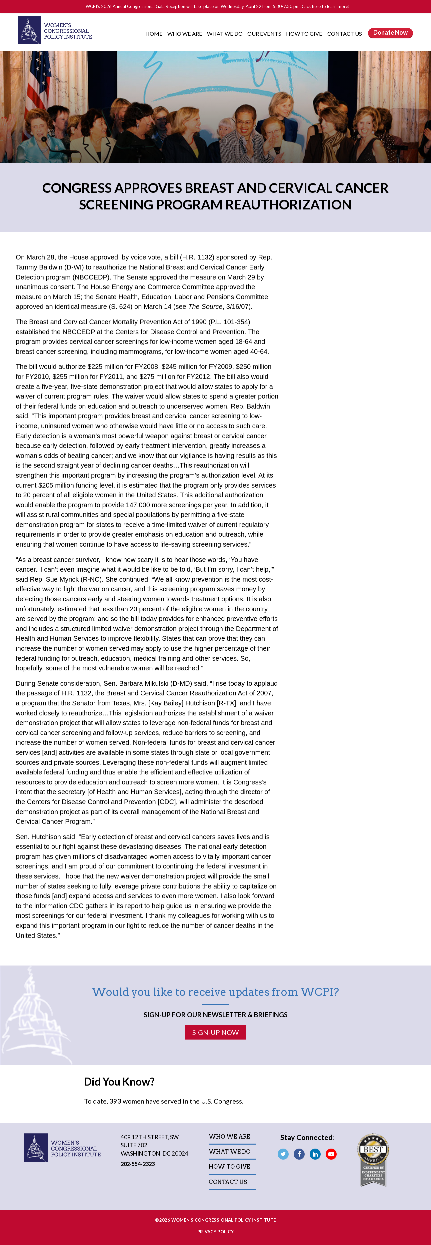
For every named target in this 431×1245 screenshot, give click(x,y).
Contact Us (344, 33)
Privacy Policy (215, 1231)
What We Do (225, 33)
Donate (390, 32)
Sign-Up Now (215, 1032)
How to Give (304, 33)
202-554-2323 (138, 1163)
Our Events (264, 33)
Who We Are (185, 33)
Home (154, 33)
